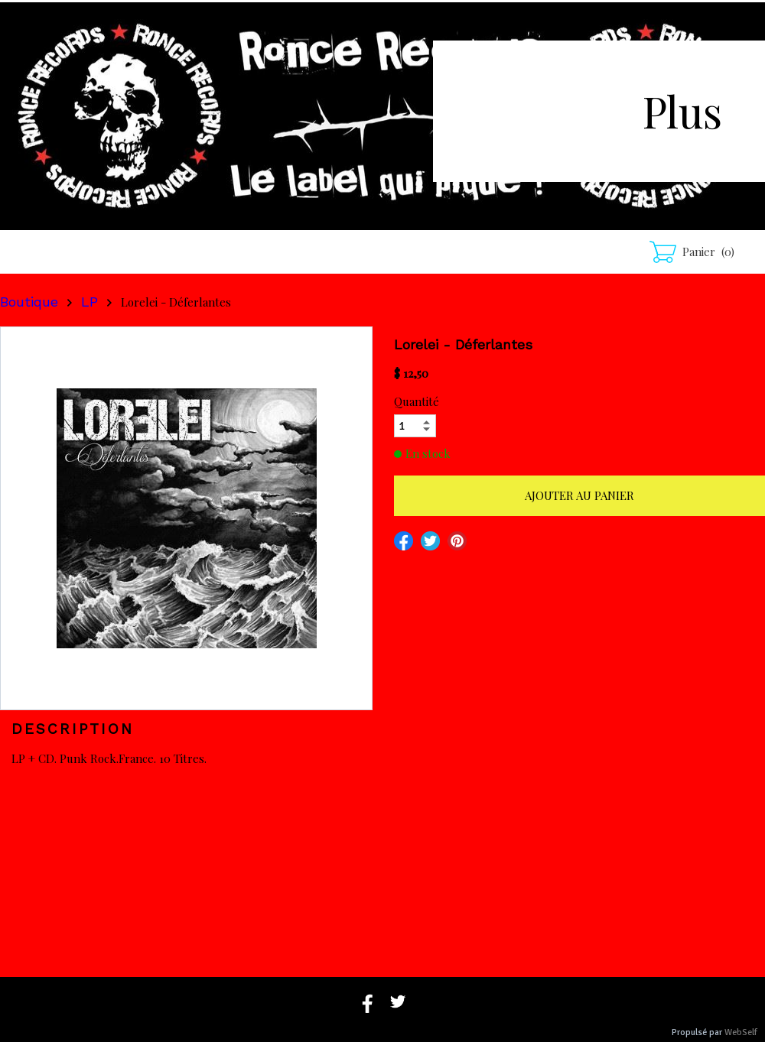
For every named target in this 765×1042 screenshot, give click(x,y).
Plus (682, 110)
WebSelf (740, 1032)
